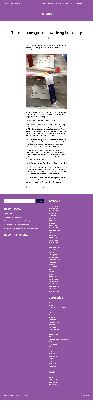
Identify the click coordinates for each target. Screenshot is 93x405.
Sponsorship (53, 361)
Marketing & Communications (46, 27)
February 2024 (54, 245)
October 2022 (54, 262)
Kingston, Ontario (55, 335)
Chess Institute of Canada (58, 313)
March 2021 (53, 282)
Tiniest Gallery (60, 3)
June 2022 (52, 267)
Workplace (52, 371)
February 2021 (54, 284)
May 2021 (52, 277)
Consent (52, 315)
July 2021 (52, 275)
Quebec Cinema (54, 359)
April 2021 (52, 279)
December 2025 (54, 214)
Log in (51, 383)
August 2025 (53, 221)
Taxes (51, 364)
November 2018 (54, 296)
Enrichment (53, 325)
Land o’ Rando (79, 3)
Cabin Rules (8, 219)
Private (51, 357)
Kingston (69, 3)
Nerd (50, 347)
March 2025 (53, 231)
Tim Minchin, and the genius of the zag (17, 226)
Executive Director (55, 327)
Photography (53, 349)
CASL (51, 308)
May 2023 (52, 257)
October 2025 (54, 218)
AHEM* (44, 3)
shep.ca (6, 3)
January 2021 (53, 287)
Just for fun (53, 332)
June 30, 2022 (54, 43)
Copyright (52, 318)
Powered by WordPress (22, 401)
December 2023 (54, 248)
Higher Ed (52, 330)
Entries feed (53, 385)
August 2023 (53, 255)
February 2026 (54, 211)
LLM (50, 342)
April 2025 (52, 228)
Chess (51, 310)
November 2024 (54, 233)
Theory (51, 366)
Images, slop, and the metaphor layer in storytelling (22, 233)
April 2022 (52, 270)
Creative (52, 320)
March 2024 (53, 243)
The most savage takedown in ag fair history (46, 35)
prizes (46, 192)
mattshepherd (42, 43)
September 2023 (55, 253)
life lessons (41, 192)
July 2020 (52, 294)
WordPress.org (54, 390)
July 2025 (52, 223)
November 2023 (54, 250)
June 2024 (52, 240)
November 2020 (54, 289)
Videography (53, 369)
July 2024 (52, 238)
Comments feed (54, 387)
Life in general (54, 339)
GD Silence (51, 3)
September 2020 (55, 292)
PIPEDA (51, 352)
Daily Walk (52, 322)
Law (50, 337)
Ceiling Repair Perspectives (14, 222)
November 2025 (54, 216)
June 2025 (52, 226)
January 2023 (53, 260)
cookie (30, 192)
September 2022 (55, 265)
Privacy (51, 354)
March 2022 (53, 272)
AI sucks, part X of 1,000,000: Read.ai (17, 230)
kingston (34, 192)
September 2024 (55, 236)
